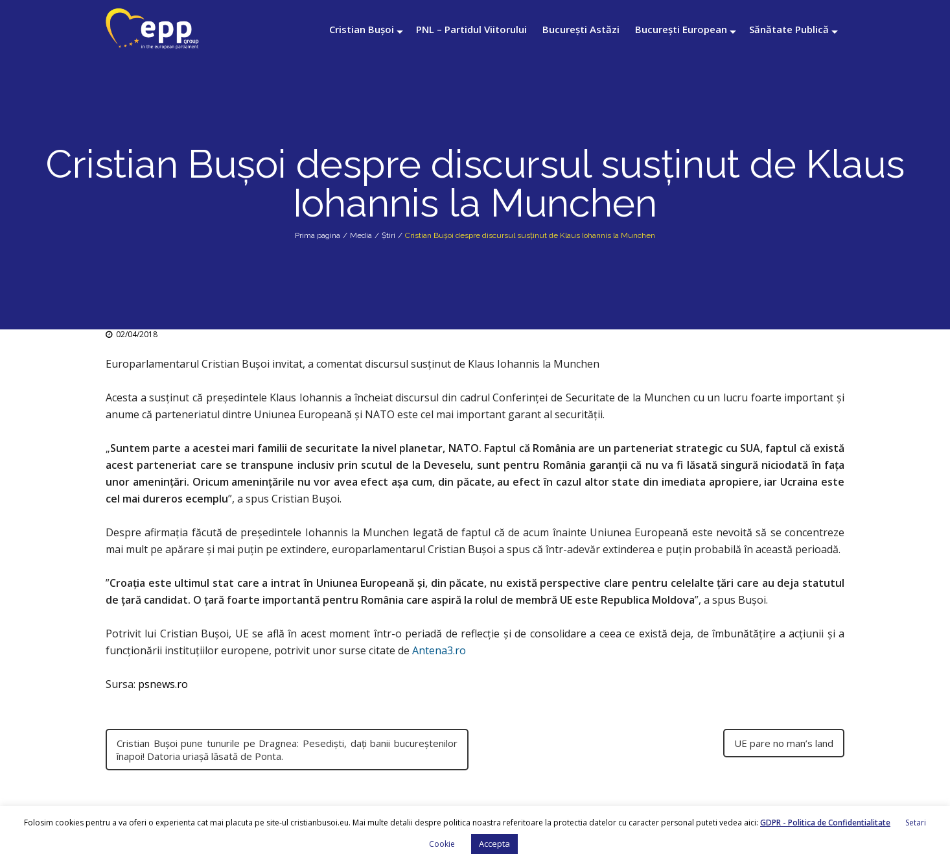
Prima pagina (317, 235)
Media (361, 235)
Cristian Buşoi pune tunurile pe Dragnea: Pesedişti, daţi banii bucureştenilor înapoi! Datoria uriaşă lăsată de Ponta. (287, 750)
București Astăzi (581, 29)
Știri (388, 235)
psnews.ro (163, 684)
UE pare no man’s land (783, 743)
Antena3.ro (439, 650)
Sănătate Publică (789, 29)
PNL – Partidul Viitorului (471, 29)
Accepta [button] (494, 843)
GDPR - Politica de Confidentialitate (825, 822)
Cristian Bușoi (361, 29)
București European (681, 29)
